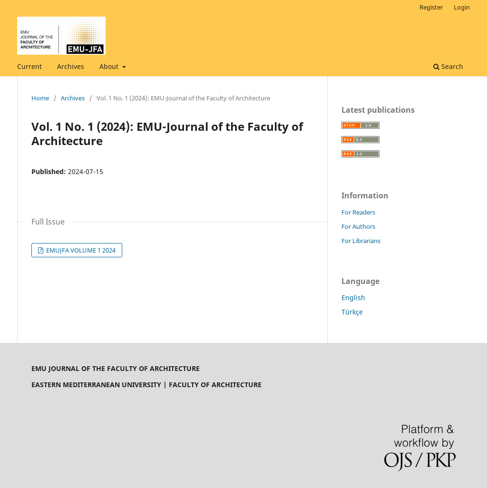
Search (448, 66)
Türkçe (352, 311)
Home (40, 98)
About (109, 66)
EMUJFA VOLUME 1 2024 (80, 250)
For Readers (358, 212)
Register (431, 7)
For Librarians (360, 240)
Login (462, 7)
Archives (70, 66)
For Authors (358, 226)
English (353, 297)
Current (29, 66)
